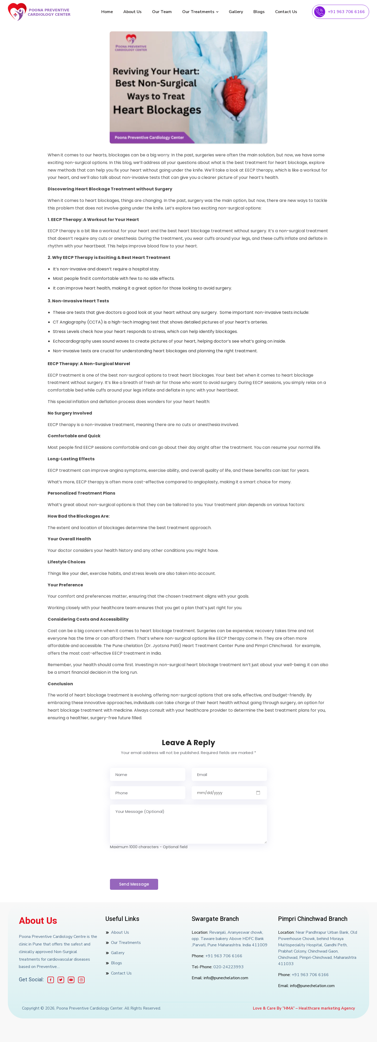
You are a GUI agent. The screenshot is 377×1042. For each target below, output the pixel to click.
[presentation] (150, 864)
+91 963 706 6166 (346, 12)
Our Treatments (200, 12)
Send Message (134, 884)
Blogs (259, 12)
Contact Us (286, 12)
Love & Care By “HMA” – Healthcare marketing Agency (304, 1008)
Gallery (236, 12)
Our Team (162, 12)
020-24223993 (228, 967)
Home (107, 12)
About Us (132, 12)
